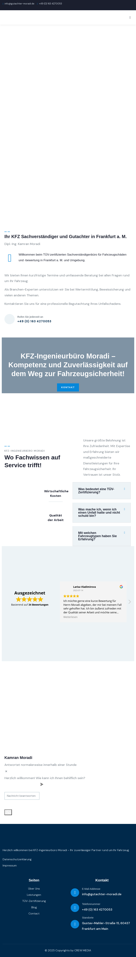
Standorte (88, 917)
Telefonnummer (91, 903)
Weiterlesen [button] (70, 617)
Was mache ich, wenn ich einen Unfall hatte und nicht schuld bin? (99, 513)
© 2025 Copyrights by (59, 950)
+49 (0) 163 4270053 (97, 909)
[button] (102, 490)
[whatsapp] (8, 812)
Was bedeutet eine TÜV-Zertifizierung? (96, 490)
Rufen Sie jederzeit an (30, 316)
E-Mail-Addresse (91, 888)
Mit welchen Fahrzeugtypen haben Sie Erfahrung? (97, 536)
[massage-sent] (67, 796)
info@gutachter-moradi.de (18, 3)
